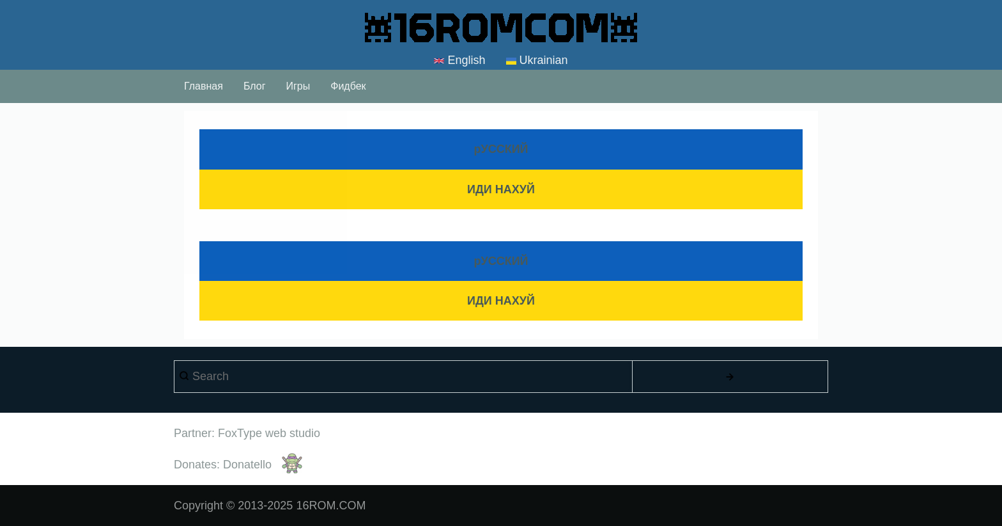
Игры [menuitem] (298, 86)
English (459, 60)
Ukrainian (537, 61)
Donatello (247, 464)
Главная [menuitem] (203, 86)
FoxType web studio (269, 433)
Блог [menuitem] (254, 86)
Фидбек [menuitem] (348, 86)
